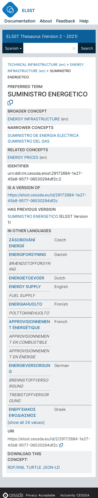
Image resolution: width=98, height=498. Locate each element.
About (46, 21)
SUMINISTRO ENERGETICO (33, 216)
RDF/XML (16, 467)
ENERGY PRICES (23, 157)
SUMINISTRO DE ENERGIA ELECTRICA (43, 135)
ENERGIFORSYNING (27, 254)
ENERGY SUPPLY (25, 286)
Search (87, 48)
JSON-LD (51, 467)
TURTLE (33, 467)
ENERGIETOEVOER (26, 278)
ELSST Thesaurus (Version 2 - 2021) (42, 36)
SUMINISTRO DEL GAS (29, 141)
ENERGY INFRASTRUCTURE (34, 118)
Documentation (20, 21)
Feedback (65, 21)
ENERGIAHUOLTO (25, 304)
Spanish (12, 48)
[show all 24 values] (26, 422)
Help (84, 21)
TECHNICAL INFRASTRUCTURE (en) (37, 64)
